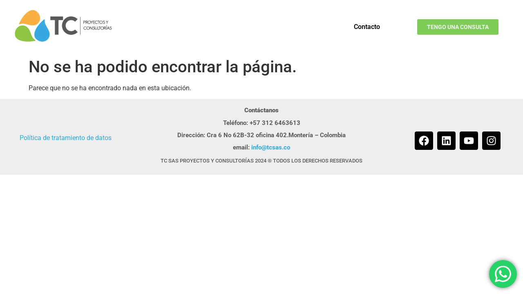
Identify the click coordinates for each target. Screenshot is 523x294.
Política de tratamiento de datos (66, 138)
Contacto (367, 27)
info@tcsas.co (270, 147)
